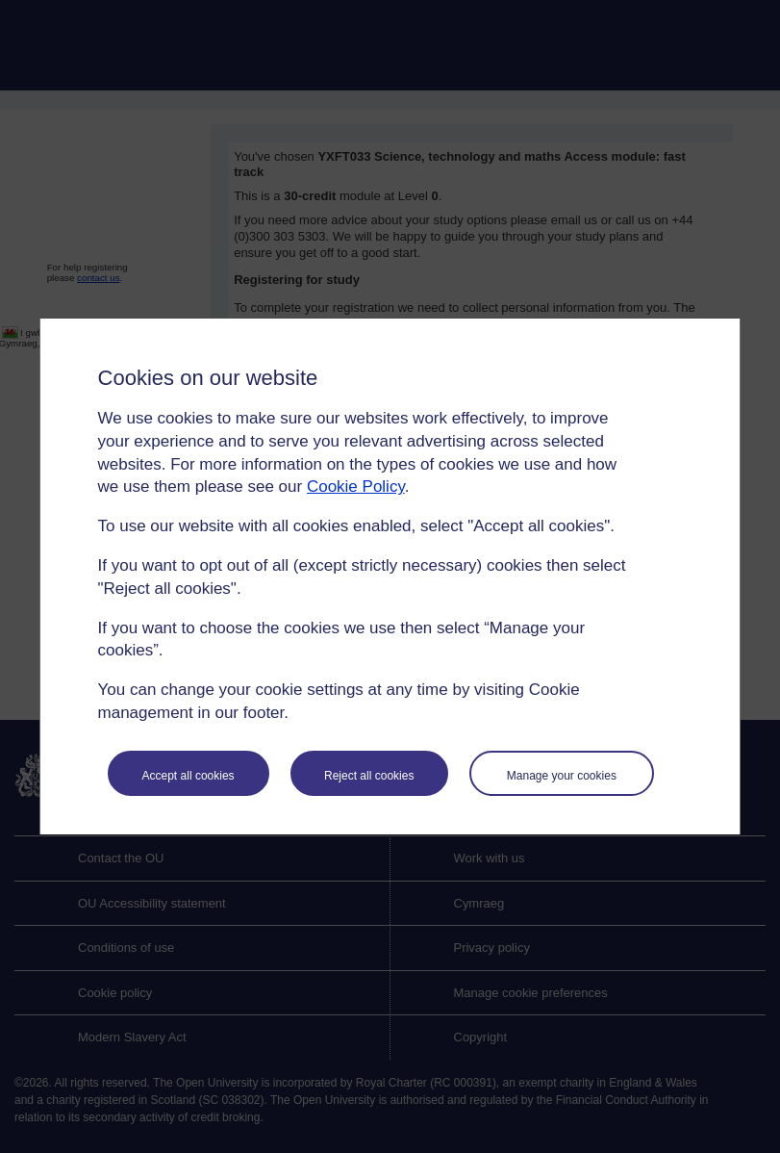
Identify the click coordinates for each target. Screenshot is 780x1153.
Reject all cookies (369, 775)
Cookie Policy (356, 486)
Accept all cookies (188, 775)
